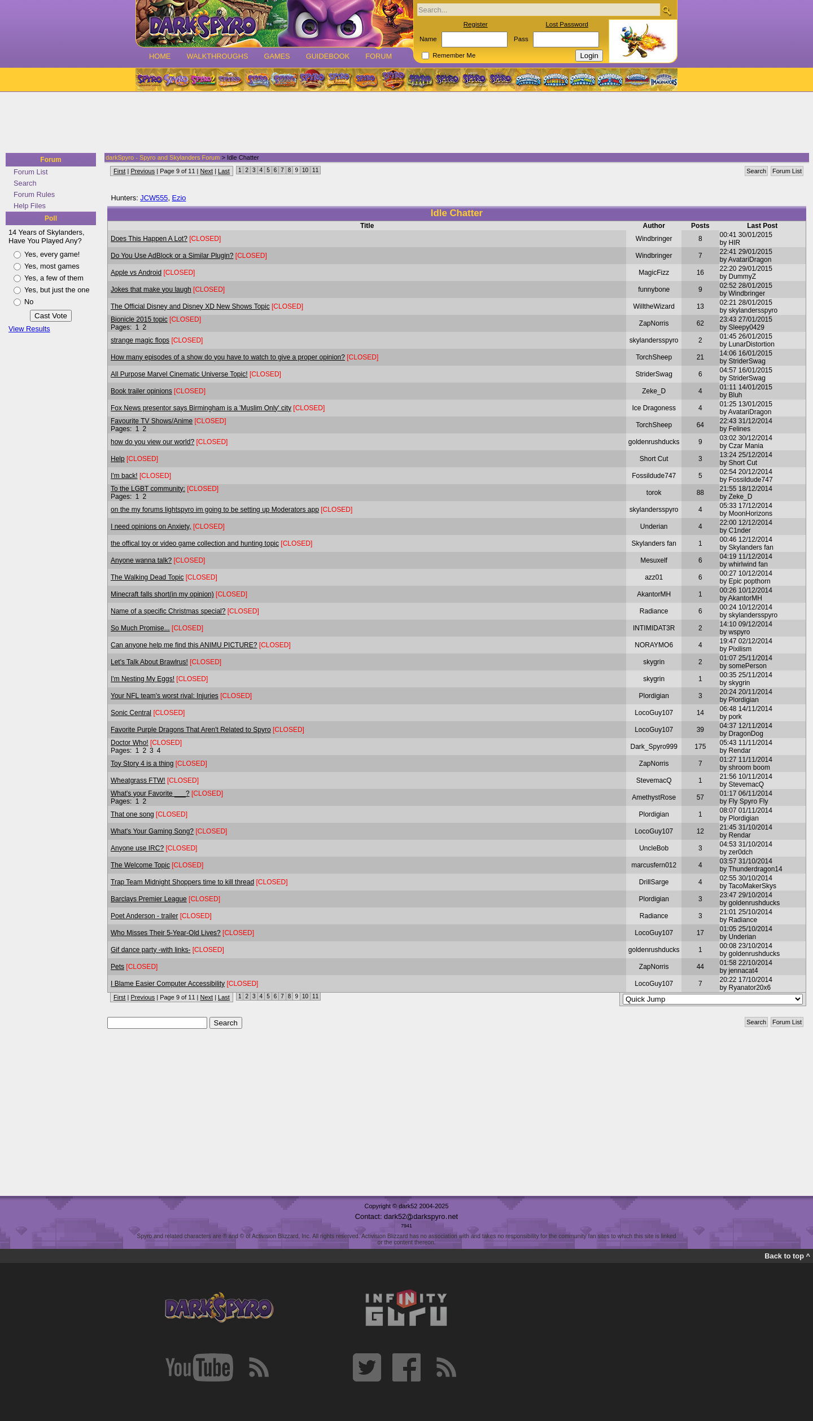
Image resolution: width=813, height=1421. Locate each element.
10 (305, 170)
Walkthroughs (217, 56)
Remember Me (453, 55)
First (119, 171)
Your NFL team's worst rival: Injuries (164, 696)
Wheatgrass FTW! (138, 780)
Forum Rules (34, 194)
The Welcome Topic (140, 865)
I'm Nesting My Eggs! (142, 679)
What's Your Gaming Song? (152, 831)
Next (206, 171)
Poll (51, 218)
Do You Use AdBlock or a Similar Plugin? (172, 256)
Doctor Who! (129, 743)
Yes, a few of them (54, 278)
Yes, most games (52, 266)
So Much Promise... (140, 628)
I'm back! (124, 476)
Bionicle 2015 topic (139, 319)
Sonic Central (131, 713)
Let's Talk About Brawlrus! (149, 662)
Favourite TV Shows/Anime (152, 421)
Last (224, 171)
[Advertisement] (403, 123)
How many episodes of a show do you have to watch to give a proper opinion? (228, 357)
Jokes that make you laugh (151, 289)
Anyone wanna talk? (141, 560)
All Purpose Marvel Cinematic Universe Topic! (179, 374)
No (28, 301)
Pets (117, 967)
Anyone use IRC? (137, 848)
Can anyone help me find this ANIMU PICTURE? (184, 645)
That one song (132, 814)
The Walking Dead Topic (147, 577)
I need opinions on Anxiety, (151, 526)
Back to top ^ (787, 1256)
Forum (378, 56)
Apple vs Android (136, 273)
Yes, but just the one (57, 290)
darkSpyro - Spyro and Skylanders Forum (163, 157)
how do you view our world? (152, 442)
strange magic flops (140, 340)
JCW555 (154, 198)
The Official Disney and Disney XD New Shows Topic (190, 306)
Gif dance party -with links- (150, 950)
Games (277, 56)
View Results (29, 328)
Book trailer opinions (141, 391)
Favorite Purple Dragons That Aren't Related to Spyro (191, 730)
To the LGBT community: (148, 489)
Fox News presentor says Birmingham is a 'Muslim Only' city (201, 408)
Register (476, 24)
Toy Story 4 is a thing (142, 763)
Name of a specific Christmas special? (168, 611)
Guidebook (328, 56)
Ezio (179, 198)
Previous (142, 171)
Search (25, 183)
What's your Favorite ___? (150, 793)
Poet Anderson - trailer (144, 916)
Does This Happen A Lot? (149, 239)
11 (315, 170)
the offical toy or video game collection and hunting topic (195, 543)
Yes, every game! (52, 254)
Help (118, 459)
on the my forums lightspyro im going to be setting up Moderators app (215, 510)
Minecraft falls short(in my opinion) (162, 594)
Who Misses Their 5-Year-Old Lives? (166, 933)
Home (160, 56)
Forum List (30, 172)
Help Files (30, 205)
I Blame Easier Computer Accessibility (168, 984)
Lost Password (566, 24)
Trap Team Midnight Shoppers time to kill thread (182, 882)
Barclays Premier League (149, 899)
